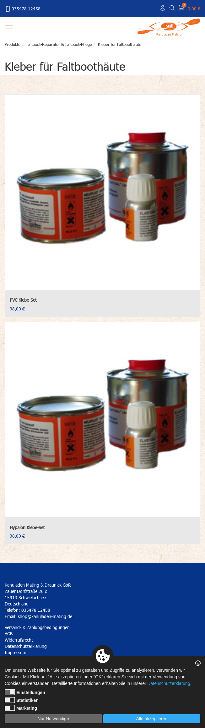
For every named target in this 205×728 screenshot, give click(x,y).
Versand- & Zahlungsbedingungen (37, 627)
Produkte (12, 44)
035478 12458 (22, 9)
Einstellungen (25, 692)
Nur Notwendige (53, 718)
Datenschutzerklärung (168, 683)
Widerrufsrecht (19, 640)
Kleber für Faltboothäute (119, 44)
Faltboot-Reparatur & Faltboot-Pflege (59, 44)
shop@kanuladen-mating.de (45, 616)
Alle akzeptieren (151, 718)
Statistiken (22, 700)
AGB (9, 633)
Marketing (21, 708)
